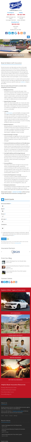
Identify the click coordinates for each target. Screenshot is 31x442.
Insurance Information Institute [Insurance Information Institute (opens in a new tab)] (8, 389)
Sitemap (15, 415)
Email (3, 208)
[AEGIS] (15, 252)
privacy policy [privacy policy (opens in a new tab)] (18, 243)
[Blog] (21, 33)
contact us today (16, 192)
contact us (23, 82)
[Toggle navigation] (28, 37)
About (6, 415)
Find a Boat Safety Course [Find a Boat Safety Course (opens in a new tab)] (7, 392)
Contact (10, 415)
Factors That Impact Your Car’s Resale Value (15, 262)
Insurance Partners (8, 248)
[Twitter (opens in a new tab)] (9, 33)
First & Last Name (6, 203)
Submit (4, 239)
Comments (4, 224)
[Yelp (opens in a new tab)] (19, 33)
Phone (3, 214)
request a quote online (18, 411)
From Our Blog (6, 258)
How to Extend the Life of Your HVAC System (15, 272)
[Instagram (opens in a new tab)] (24, 33)
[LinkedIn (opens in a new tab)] (12, 33)
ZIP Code (4, 219)
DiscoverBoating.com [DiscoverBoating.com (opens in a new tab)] (6, 394)
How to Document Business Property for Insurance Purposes (15, 267)
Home (2, 415)
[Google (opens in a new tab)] (15, 33)
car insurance (9, 113)
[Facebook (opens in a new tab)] (6, 33)
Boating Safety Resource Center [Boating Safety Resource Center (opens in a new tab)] (8, 387)
